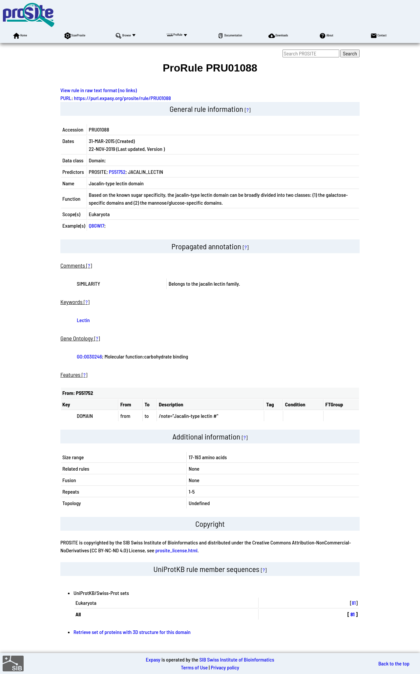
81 (354, 603)
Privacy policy (225, 667)
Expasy (153, 659)
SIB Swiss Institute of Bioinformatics (236, 659)
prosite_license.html (176, 550)
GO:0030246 (89, 356)
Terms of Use (194, 667)
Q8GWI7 (96, 225)
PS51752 (117, 172)
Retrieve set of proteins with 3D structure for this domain (132, 632)
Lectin (83, 320)
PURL (66, 98)
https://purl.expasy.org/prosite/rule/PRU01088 (122, 98)
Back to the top (394, 663)
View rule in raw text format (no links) (98, 90)
